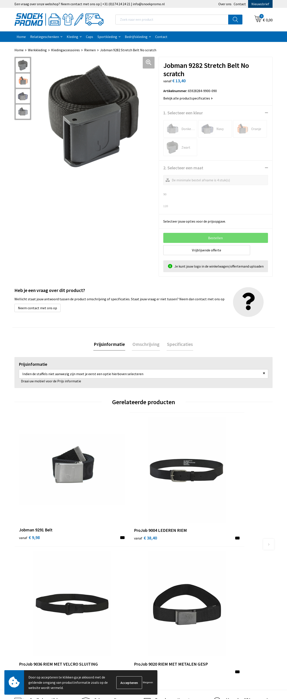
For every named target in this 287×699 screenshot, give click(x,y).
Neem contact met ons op (37, 308)
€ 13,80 (224, 494)
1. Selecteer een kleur (183, 112)
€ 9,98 (29, 487)
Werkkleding (37, 50)
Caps (89, 36)
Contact (240, 4)
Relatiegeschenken (44, 36)
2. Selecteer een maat (183, 167)
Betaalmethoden (98, 585)
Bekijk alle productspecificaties (188, 98)
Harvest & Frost (224, 572)
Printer (218, 565)
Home (21, 36)
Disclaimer (157, 579)
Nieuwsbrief (260, 4)
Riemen (90, 50)
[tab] (110, 344)
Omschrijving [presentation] (146, 344)
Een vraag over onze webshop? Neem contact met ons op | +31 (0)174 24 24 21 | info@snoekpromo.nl (89, 4)
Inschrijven (255, 658)
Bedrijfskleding (136, 36)
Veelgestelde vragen (100, 579)
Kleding (72, 36)
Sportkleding (107, 36)
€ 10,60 (159, 494)
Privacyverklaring (162, 572)
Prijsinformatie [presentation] (110, 344)
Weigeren (148, 682)
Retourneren (94, 592)
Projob (218, 579)
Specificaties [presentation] (179, 344)
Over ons (224, 4)
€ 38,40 (94, 487)
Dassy (217, 559)
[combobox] (171, 19)
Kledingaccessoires (65, 50)
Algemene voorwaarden (166, 559)
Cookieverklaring (161, 565)
